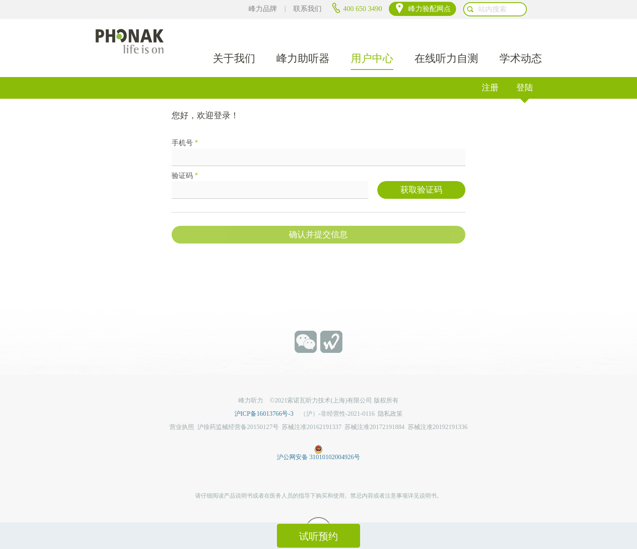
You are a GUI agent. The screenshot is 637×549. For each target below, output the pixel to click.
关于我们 (234, 37)
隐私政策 (390, 397)
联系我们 (322, 8)
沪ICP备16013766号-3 (267, 397)
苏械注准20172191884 (374, 410)
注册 (490, 71)
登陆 (524, 71)
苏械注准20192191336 (438, 410)
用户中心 (372, 37)
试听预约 (318, 536)
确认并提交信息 (318, 219)
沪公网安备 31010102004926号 (318, 432)
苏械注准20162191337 (312, 410)
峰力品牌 (277, 8)
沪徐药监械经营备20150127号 (238, 410)
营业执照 (181, 410)
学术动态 (520, 37)
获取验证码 (421, 174)
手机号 (185, 127)
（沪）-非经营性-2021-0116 (337, 397)
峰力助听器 (303, 37)
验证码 (185, 159)
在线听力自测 (446, 37)
